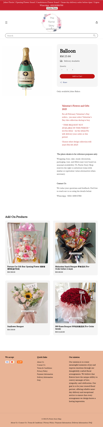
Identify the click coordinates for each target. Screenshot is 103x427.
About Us (40, 362)
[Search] (94, 35)
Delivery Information (45, 377)
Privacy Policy (42, 371)
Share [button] (63, 82)
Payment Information (45, 374)
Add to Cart (77, 76)
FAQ (39, 380)
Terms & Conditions (44, 368)
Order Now (52, 8)
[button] (6, 22)
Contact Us (41, 365)
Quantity (63, 66)
